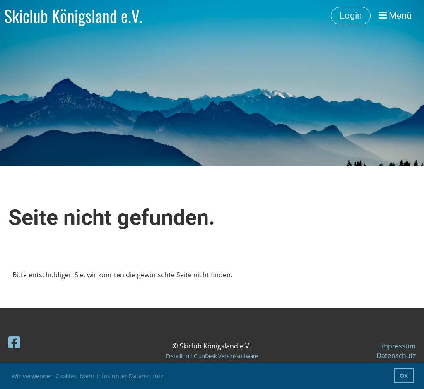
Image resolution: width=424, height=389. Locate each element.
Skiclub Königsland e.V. (73, 15)
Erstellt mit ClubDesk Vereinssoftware (212, 356)
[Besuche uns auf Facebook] (14, 342)
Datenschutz (396, 355)
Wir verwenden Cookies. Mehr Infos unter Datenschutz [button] (88, 376)
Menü (395, 15)
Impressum (398, 346)
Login (351, 15)
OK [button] (404, 375)
